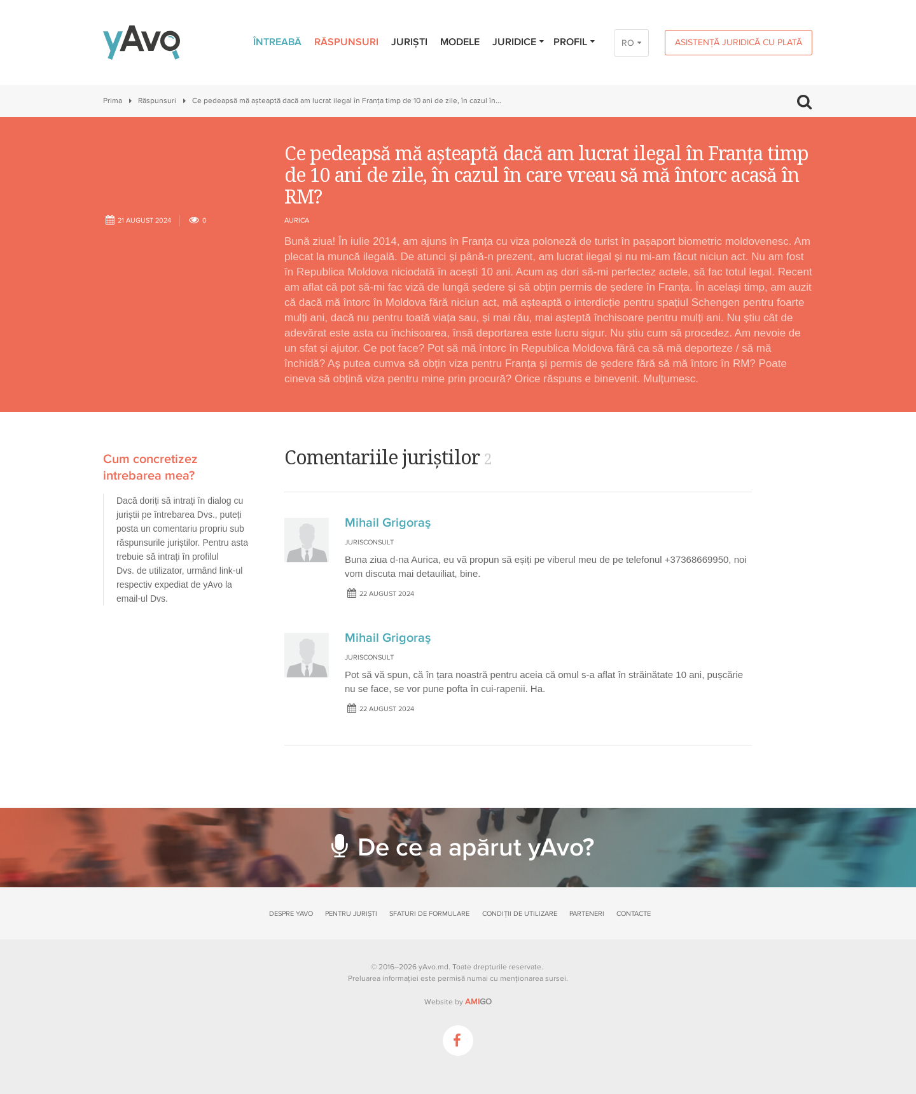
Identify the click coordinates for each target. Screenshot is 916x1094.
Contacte (633, 914)
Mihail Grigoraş (388, 522)
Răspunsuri (346, 42)
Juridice (518, 42)
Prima (112, 101)
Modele (460, 42)
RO (627, 43)
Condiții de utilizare (519, 914)
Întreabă (277, 42)
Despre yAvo (291, 914)
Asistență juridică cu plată (738, 42)
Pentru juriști (351, 914)
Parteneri (586, 914)
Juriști (409, 42)
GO (478, 1002)
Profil (574, 42)
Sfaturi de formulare (429, 914)
